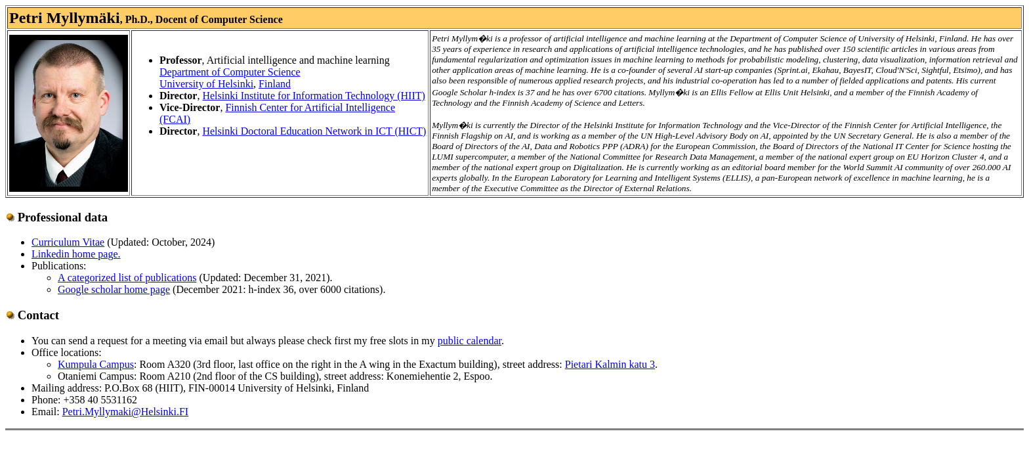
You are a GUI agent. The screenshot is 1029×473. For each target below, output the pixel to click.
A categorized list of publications (127, 277)
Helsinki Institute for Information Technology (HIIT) (313, 95)
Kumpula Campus (96, 364)
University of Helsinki (206, 83)
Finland (275, 83)
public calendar (469, 340)
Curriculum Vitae (68, 242)
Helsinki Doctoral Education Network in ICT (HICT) (314, 131)
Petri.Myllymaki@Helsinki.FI (125, 411)
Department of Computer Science (230, 72)
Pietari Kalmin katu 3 (610, 364)
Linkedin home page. (76, 253)
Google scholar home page (114, 289)
